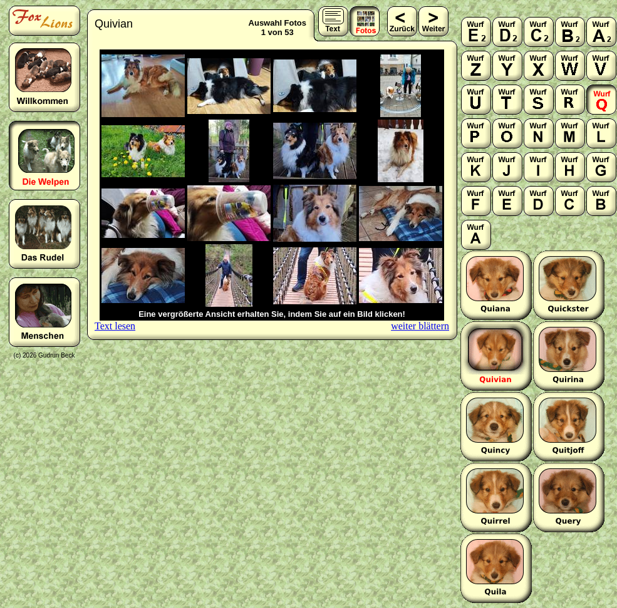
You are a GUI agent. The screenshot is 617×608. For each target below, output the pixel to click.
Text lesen (115, 326)
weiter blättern (420, 326)
